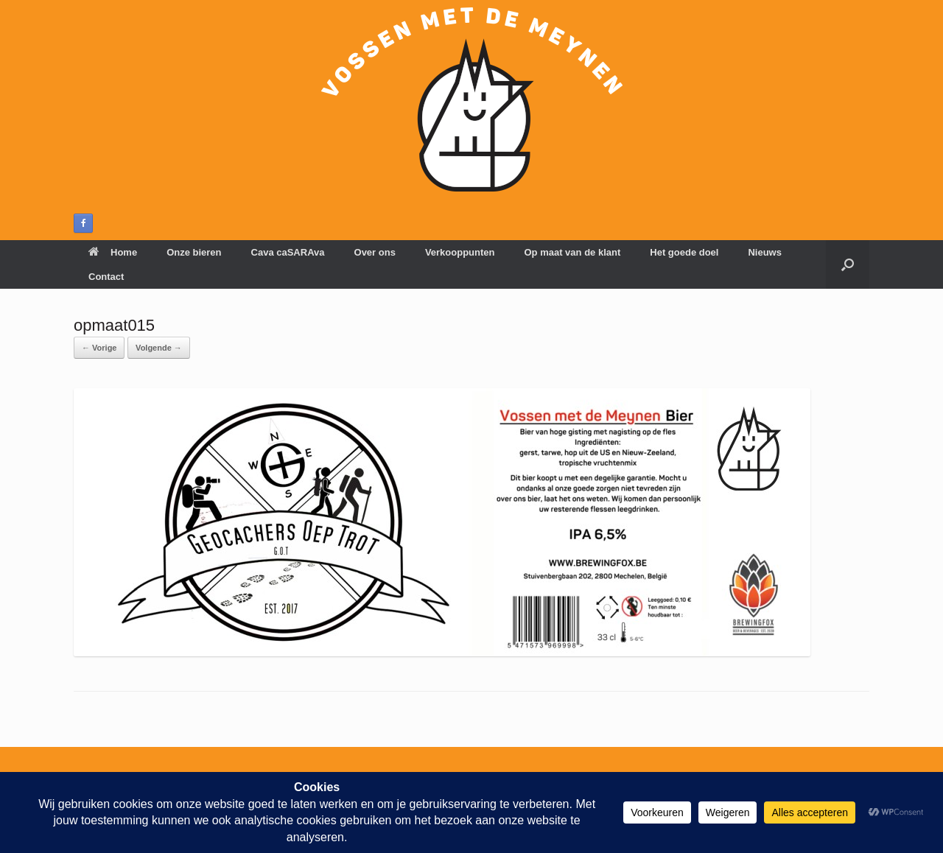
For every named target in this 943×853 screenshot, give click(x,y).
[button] (847, 264)
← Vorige (99, 347)
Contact (106, 276)
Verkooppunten (460, 252)
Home (112, 252)
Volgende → (159, 347)
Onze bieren (193, 252)
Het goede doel (684, 252)
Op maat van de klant (573, 252)
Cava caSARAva (288, 252)
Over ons (375, 252)
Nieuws (765, 252)
